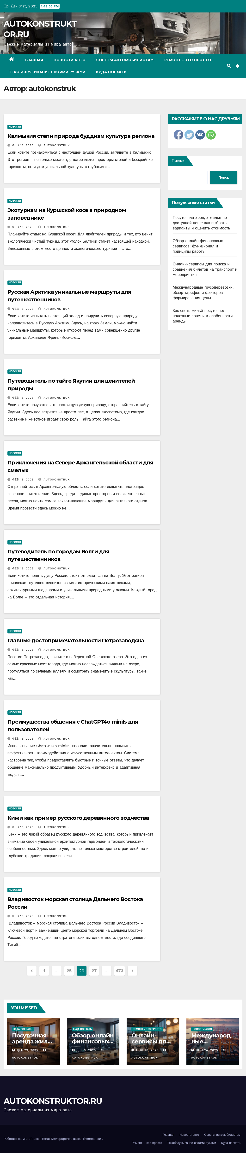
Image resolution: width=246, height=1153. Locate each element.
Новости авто (70, 60)
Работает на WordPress (22, 1139)
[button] (229, 66)
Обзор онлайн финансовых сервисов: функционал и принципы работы (198, 246)
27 (94, 970)
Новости (15, 126)
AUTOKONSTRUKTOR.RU (53, 1101)
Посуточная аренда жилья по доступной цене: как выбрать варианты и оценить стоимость (201, 222)
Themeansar (91, 1139)
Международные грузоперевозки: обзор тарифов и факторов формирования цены (203, 292)
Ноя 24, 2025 (207, 1050)
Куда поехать (111, 72)
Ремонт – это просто (187, 60)
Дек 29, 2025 (27, 1050)
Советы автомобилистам (125, 60)
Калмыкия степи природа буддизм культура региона (80, 136)
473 (119, 970)
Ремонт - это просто (147, 1029)
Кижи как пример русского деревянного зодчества (78, 818)
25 (69, 970)
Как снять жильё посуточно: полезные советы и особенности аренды (203, 315)
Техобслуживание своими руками (47, 72)
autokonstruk (54, 145)
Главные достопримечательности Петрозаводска (75, 640)
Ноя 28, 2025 (147, 1050)
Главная (34, 60)
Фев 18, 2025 (23, 145)
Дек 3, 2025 (86, 1050)
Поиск (178, 160)
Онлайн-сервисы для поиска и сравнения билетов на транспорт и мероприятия (205, 269)
